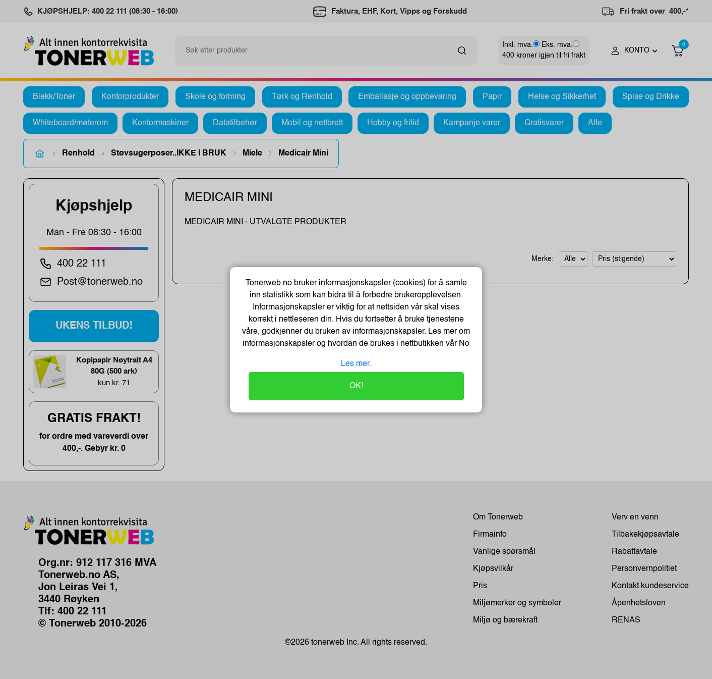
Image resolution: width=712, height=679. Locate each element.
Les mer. (356, 364)
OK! (356, 386)
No (463, 344)
